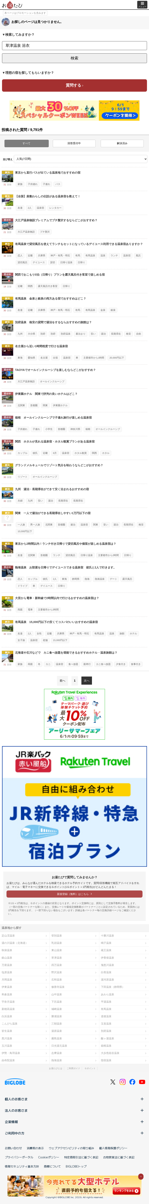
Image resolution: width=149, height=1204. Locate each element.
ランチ (114, 255)
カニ (48, 664)
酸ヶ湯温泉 (107, 1038)
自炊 (138, 334)
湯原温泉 (56, 1030)
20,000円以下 (116, 358)
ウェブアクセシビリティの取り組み (71, 1148)
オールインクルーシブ (52, 381)
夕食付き (121, 664)
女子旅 (21, 640)
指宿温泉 (106, 1060)
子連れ (46, 184)
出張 (55, 358)
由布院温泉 (8, 1060)
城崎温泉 (56, 1009)
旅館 (122, 633)
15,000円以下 (60, 640)
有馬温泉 (90, 255)
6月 (55, 453)
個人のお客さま (74, 1099)
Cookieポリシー (48, 1157)
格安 (128, 334)
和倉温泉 (7, 994)
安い (93, 334)
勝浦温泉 (56, 1016)
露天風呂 (127, 579)
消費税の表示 (35, 1148)
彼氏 (35, 453)
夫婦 (20, 500)
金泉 (102, 310)
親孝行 (87, 664)
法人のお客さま (74, 1110)
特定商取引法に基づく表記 (81, 1157)
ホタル (105, 453)
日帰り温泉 (66, 262)
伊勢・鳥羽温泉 (11, 1053)
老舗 (45, 640)
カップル (22, 453)
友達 (20, 208)
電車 (30, 609)
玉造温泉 (106, 1023)
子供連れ (33, 184)
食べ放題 (73, 664)
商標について (52, 1166)
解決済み (122, 143)
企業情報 (74, 1121)
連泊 (72, 524)
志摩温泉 (56, 1053)
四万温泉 (56, 965)
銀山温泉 (7, 957)
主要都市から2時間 (108, 555)
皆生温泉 (7, 1030)
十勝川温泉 (107, 935)
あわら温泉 (107, 994)
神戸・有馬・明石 (60, 255)
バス (57, 184)
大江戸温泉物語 (26, 232)
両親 (20, 609)
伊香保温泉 (107, 957)
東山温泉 (56, 950)
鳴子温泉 (106, 942)
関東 (45, 405)
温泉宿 (40, 208)
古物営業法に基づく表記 (118, 1157)
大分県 (31, 334)
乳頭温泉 (56, 942)
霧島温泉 (56, 1038)
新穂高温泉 (8, 1009)
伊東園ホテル (60, 405)
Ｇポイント (90, 1068)
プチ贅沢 (45, 232)
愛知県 (31, 358)
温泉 (102, 255)
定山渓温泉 (8, 935)
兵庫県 (41, 255)
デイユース (39, 262)
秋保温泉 (7, 950)
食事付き (136, 664)
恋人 (20, 255)
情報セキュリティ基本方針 (22, 1166)
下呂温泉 (56, 1001)
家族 (20, 184)
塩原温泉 (7, 972)
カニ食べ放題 (103, 664)
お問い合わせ (13, 1148)
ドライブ (22, 586)
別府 (42, 334)
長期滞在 (116, 334)
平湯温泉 (106, 1001)
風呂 (138, 255)
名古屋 (44, 358)
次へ (87, 680)
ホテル (133, 633)
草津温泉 (56, 957)
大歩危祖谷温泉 (110, 1053)
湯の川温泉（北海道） (15, 942)
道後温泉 (106, 1016)
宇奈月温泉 (8, 1001)
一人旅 (21, 524)
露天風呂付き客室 (47, 286)
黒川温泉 (7, 1038)
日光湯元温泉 (59, 1045)
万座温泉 (7, 965)
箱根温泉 (106, 1045)
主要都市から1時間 (93, 358)
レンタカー (55, 208)
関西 (30, 286)
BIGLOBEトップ (76, 1166)
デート (113, 579)
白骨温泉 (106, 972)
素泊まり (80, 334)
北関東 (21, 405)
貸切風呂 (22, 262)
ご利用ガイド (73, 1068)
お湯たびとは (55, 1068)
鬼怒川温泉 (107, 965)
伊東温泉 (7, 986)
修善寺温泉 (58, 986)
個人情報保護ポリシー (113, 1148)
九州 (20, 334)
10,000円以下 (25, 531)
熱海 (87, 579)
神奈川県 (75, 429)
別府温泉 (65, 334)
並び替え (8, 159)
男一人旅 (35, 524)
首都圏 (34, 405)
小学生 (49, 429)
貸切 (52, 262)
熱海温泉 (100, 579)
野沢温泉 (56, 972)
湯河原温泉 (107, 979)
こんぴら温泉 (9, 1023)
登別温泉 (56, 935)
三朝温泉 (56, 1023)
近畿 (30, 255)
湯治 (103, 334)
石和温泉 (56, 979)
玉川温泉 (7, 1045)
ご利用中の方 (74, 1133)
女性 (39, 633)
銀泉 (113, 310)
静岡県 (75, 579)
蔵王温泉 (106, 950)
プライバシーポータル (19, 1157)
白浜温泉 (7, 1016)
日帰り (81, 262)
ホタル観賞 (80, 453)
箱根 (87, 429)
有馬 (77, 255)
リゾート (22, 477)
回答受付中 (74, 143)
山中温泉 (56, 994)
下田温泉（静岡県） (113, 986)
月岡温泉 (7, 979)
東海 (20, 358)
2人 (29, 208)
